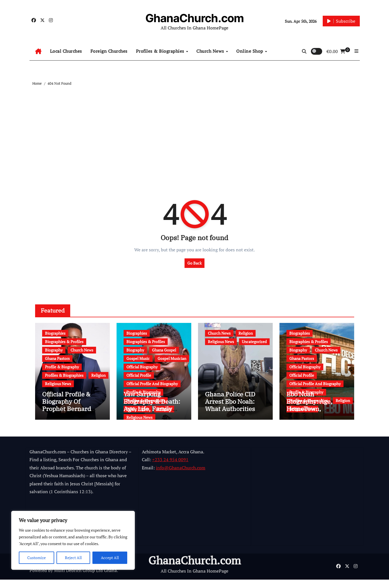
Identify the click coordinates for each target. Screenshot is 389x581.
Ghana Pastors (57, 358)
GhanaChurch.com (194, 18)
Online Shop (250, 51)
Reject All (73, 557)
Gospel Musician (172, 358)
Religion (98, 375)
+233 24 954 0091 (170, 461)
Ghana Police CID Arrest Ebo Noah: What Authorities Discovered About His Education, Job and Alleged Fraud (232, 414)
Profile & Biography (62, 366)
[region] (73, 540)
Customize (36, 557)
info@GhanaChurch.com (180, 469)
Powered (38, 572)
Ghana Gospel (164, 350)
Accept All (110, 557)
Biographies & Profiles (64, 341)
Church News (210, 51)
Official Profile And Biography (152, 383)
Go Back (194, 263)
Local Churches (66, 51)
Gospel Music (138, 358)
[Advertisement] (195, 128)
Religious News (58, 383)
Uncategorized (254, 341)
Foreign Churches (109, 51)
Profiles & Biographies (161, 51)
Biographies (55, 333)
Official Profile (138, 375)
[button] (356, 51)
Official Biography (142, 366)
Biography (54, 350)
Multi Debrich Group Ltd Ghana (85, 572)
